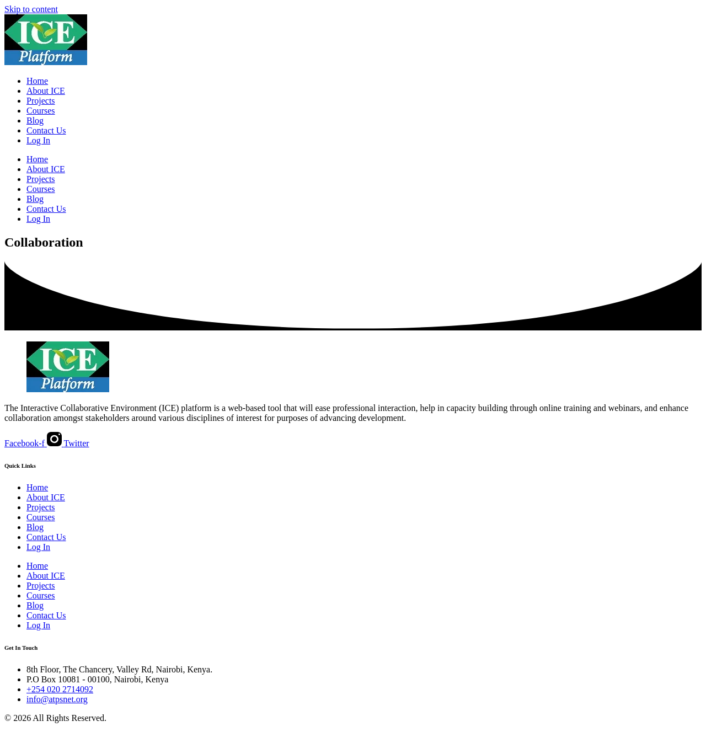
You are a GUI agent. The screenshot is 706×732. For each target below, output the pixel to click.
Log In (38, 140)
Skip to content (31, 9)
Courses (40, 110)
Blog (35, 120)
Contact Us (46, 130)
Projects (40, 100)
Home (37, 81)
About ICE (45, 90)
